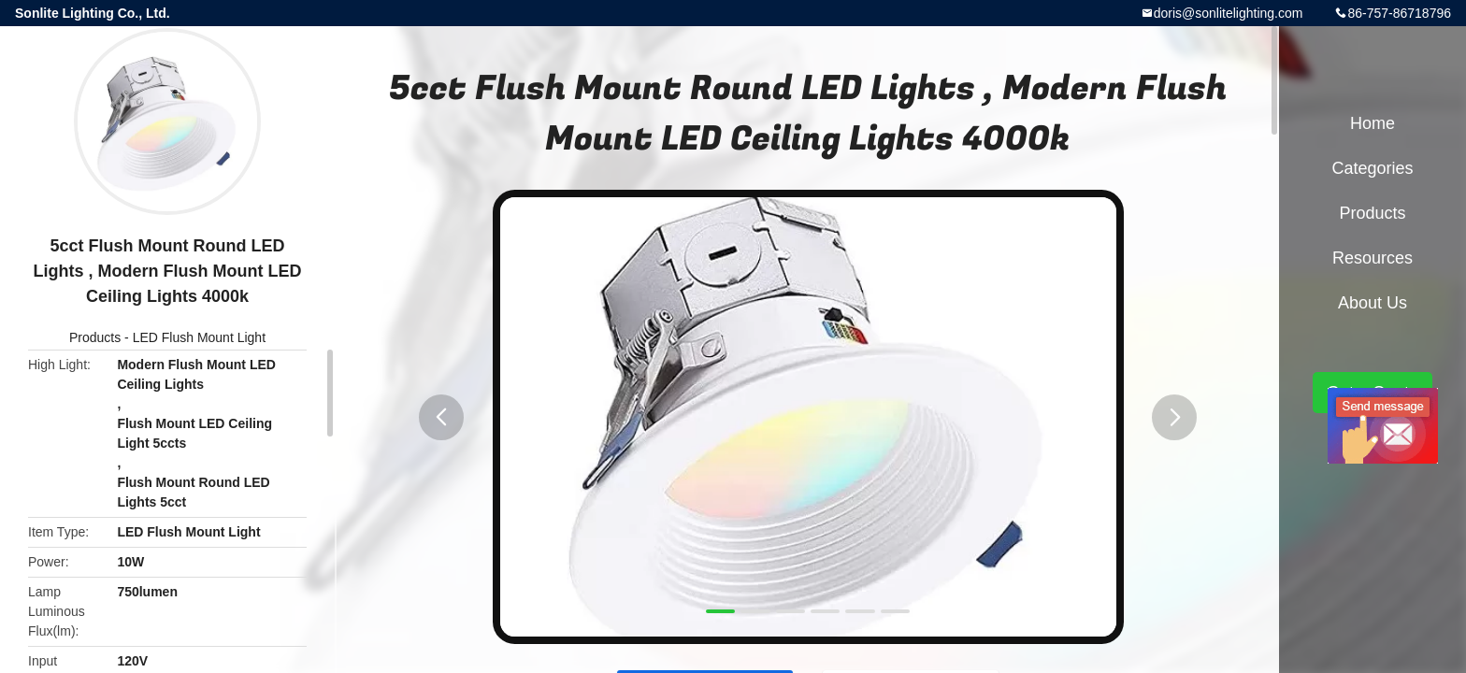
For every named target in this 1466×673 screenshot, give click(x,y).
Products (95, 337)
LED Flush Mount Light (199, 337)
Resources (1372, 258)
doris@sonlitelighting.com (1228, 13)
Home (1372, 123)
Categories (1372, 168)
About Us (1372, 303)
